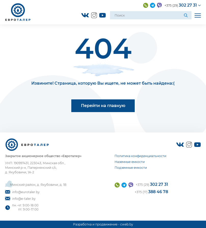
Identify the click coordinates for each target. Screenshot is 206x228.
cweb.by (126, 224)
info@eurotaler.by (22, 192)
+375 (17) (151, 191)
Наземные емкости (130, 162)
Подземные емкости (131, 168)
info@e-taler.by (20, 199)
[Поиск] (186, 15)
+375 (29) (180, 5)
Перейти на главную (103, 105)
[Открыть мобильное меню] (198, 15)
